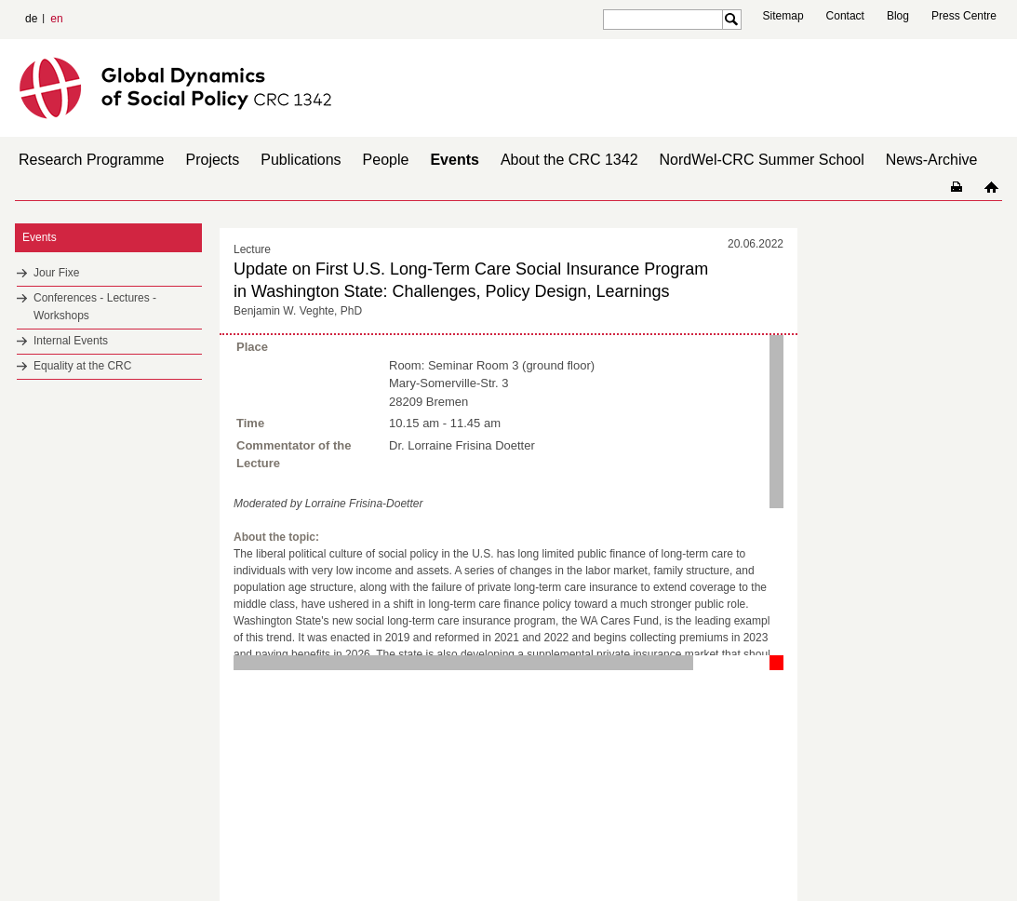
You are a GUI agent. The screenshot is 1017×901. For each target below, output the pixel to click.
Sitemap (783, 15)
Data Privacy (974, 854)
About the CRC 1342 (569, 160)
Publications (301, 160)
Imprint (918, 854)
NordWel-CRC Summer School (762, 160)
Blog (898, 15)
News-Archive (932, 160)
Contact (845, 15)
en (56, 18)
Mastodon (229, 854)
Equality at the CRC (82, 365)
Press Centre (964, 15)
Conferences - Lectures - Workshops (94, 306)
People (386, 160)
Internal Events (70, 340)
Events (454, 160)
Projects (213, 160)
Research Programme (92, 160)
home (991, 186)
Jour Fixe (56, 272)
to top (785, 704)
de (31, 18)
